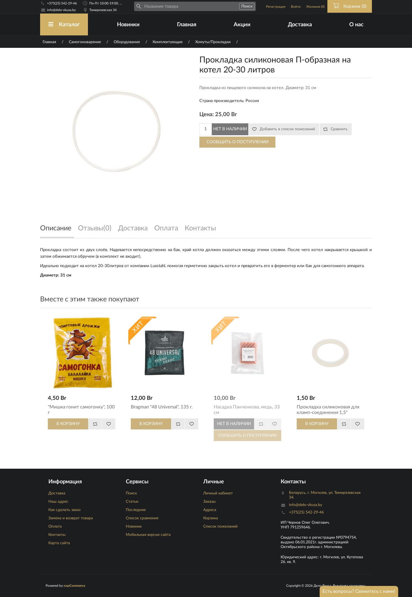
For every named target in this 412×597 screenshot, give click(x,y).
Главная (186, 24)
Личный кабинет (218, 493)
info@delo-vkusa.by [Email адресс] (61, 10)
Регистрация (275, 6)
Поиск (131, 493)
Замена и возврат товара (70, 518)
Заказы (209, 502)
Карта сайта (59, 543)
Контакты (57, 535)
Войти (296, 6)
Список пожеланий (220, 526)
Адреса (209, 510)
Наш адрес (58, 502)
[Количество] (205, 129)
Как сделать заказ (64, 510)
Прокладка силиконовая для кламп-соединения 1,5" (328, 410)
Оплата (55, 526)
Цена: (206, 114)
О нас (356, 24)
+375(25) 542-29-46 (62, 3)
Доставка (300, 24)
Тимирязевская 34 (103, 10)
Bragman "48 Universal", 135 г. (162, 407)
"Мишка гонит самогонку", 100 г (81, 410)
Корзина (210, 518)
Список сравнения (142, 518)
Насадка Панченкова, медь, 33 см (247, 410)
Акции (242, 24)
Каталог (64, 24)
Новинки (128, 24)
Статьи (132, 502)
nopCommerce (74, 585)
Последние (136, 510)
